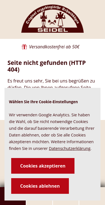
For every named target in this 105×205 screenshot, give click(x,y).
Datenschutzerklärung (69, 148)
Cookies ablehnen (40, 186)
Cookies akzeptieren (43, 166)
